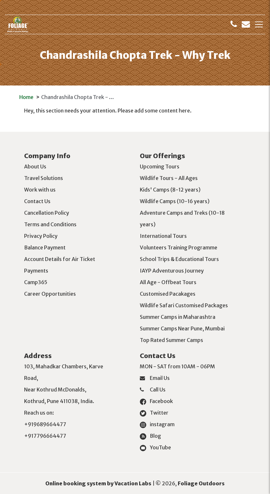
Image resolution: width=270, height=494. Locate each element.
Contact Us (37, 201)
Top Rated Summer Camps (171, 340)
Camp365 (35, 282)
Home (26, 97)
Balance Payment (45, 247)
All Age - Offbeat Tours (168, 282)
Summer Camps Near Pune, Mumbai (182, 328)
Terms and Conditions (50, 224)
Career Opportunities (50, 294)
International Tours (163, 236)
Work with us (40, 189)
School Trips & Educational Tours (179, 259)
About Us (35, 166)
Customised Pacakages (167, 294)
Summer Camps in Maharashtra (177, 317)
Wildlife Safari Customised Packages (184, 305)
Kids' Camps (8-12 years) (170, 189)
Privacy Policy (41, 236)
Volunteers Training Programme (178, 247)
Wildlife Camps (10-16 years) (175, 201)
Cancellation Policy (46, 213)
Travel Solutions (43, 178)
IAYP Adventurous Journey (172, 270)
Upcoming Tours (159, 166)
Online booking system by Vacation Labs (98, 483)
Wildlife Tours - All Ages (169, 178)
